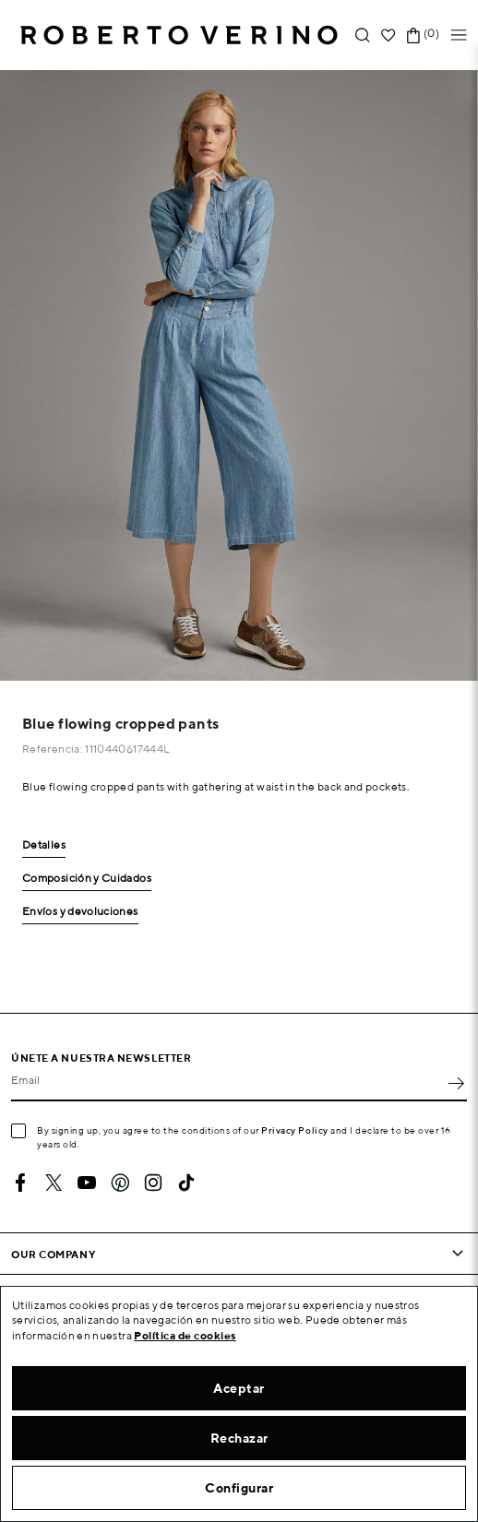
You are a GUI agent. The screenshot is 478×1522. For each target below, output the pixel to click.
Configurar (239, 1487)
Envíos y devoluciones (80, 912)
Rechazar (239, 1438)
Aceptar (239, 1388)
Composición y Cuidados (86, 879)
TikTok (186, 1182)
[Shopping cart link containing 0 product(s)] (413, 35)
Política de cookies (185, 1335)
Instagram (153, 1182)
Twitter (53, 1182)
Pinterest (120, 1182)
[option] (239, 375)
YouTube (87, 1182)
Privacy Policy (295, 1130)
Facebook (20, 1182)
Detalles (44, 845)
